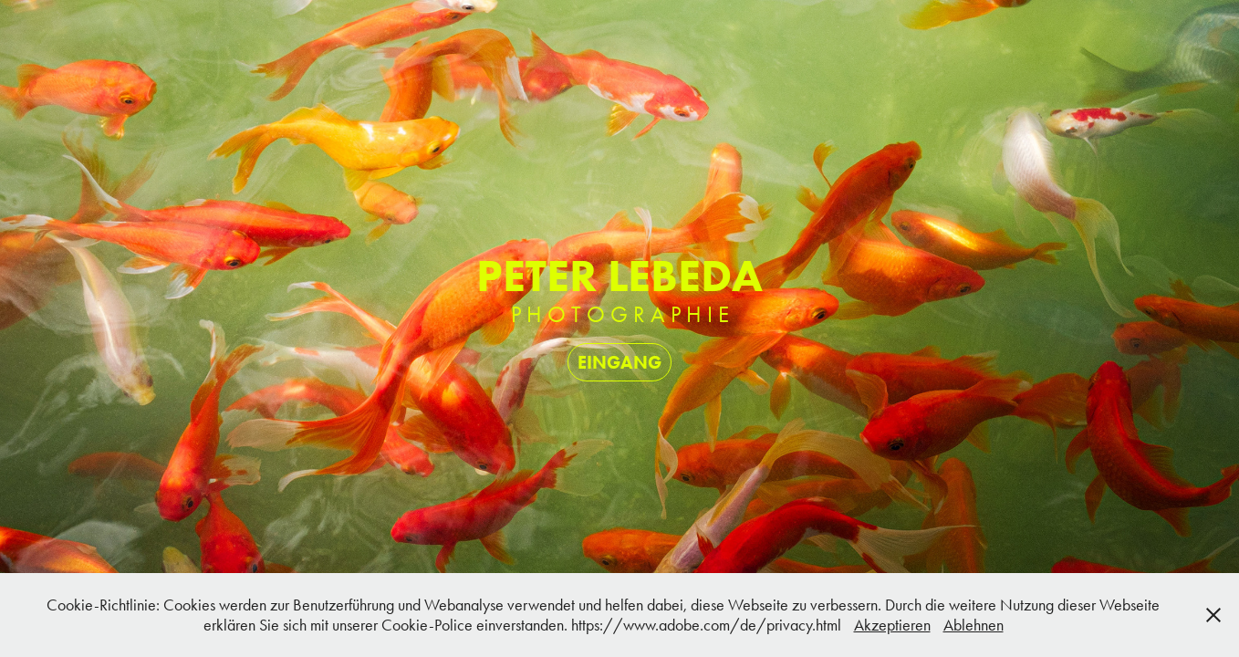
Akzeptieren (892, 625)
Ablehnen (973, 625)
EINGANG (619, 362)
